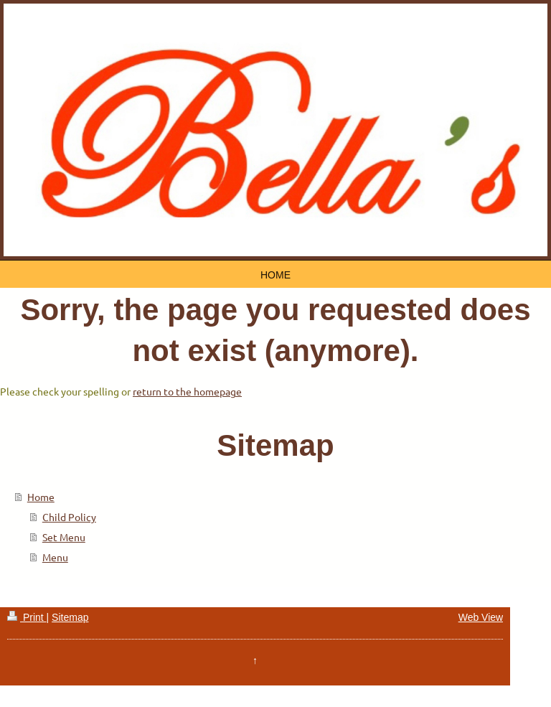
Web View (481, 617)
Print (27, 617)
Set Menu (63, 536)
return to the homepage (187, 391)
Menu (55, 557)
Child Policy (69, 516)
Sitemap (70, 617)
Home (41, 496)
